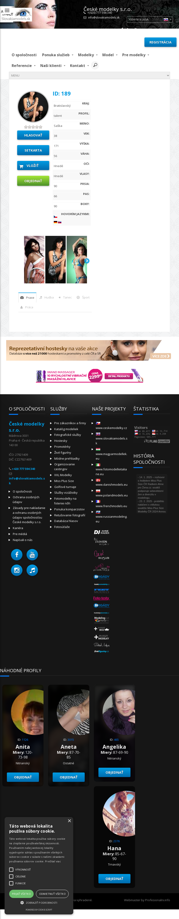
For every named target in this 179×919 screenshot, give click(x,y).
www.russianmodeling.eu (111, 517)
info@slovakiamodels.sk (103, 17)
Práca (29, 307)
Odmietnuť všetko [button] (52, 893)
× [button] (69, 821)
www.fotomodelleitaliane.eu (111, 469)
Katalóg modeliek (66, 429)
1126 (25, 740)
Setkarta (33, 150)
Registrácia (160, 42)
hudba (49, 297)
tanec (67, 297)
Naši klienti (51, 65)
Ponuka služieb (56, 54)
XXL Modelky (63, 475)
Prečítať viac (53, 861)
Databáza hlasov (66, 521)
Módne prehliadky (67, 458)
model (108, 54)
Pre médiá (20, 534)
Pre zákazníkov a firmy (70, 423)
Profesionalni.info (157, 900)
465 (116, 740)
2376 (116, 841)
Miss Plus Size (64, 481)
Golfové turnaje (65, 487)
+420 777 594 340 (23, 469)
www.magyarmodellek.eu (111, 454)
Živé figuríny (62, 452)
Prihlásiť (130, 42)
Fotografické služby (67, 435)
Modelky (86, 54)
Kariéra (18, 528)
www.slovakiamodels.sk (111, 439)
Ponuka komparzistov (69, 509)
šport (86, 297)
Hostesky (60, 441)
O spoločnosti (24, 54)
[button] (16, 554)
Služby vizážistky (66, 492)
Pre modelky (133, 54)
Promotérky (62, 447)
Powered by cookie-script (39, 909)
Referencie (22, 65)
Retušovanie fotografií (69, 515)
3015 (71, 740)
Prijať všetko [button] (21, 893)
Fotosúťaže (62, 527)
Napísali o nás (23, 540)
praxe (30, 298)
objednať (33, 180)
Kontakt (77, 65)
